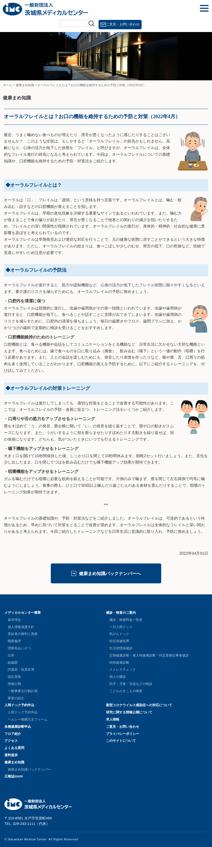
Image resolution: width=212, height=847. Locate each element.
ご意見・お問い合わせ (122, 24)
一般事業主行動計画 (23, 691)
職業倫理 (14, 641)
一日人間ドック (120, 627)
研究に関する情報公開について (129, 712)
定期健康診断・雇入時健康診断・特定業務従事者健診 (149, 655)
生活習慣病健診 (120, 648)
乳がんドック (119, 634)
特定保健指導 (119, 641)
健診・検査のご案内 (121, 613)
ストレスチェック (122, 669)
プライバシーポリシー (122, 734)
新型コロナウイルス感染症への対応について (139, 705)
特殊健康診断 (119, 663)
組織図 (13, 663)
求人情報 (112, 719)
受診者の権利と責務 (23, 634)
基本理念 (14, 620)
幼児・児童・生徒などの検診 (130, 684)
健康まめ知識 (14, 762)
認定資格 (14, 677)
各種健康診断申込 (17, 727)
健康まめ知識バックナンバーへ (110, 573)
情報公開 (14, 684)
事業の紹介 (16, 698)
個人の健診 (117, 677)
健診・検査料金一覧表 (125, 620)
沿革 (11, 655)
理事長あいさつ (19, 648)
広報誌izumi (13, 776)
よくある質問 (14, 748)
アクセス (11, 741)
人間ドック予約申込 (19, 705)
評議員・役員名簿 (21, 669)
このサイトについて (121, 741)
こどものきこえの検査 (125, 691)
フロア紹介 (12, 734)
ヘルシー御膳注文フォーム (27, 719)
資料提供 (11, 755)
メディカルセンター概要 (22, 613)
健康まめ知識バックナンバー (29, 769)
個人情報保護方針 (21, 627)
